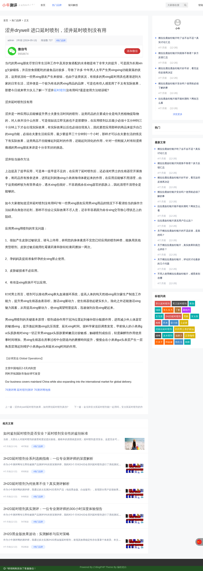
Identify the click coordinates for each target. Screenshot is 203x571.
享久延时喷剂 (163, 303)
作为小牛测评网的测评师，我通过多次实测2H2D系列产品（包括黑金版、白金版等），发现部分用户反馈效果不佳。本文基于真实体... (73, 489)
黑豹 (186, 316)
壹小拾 (174, 322)
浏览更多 (177, 114)
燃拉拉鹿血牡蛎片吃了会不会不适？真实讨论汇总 (178, 40)
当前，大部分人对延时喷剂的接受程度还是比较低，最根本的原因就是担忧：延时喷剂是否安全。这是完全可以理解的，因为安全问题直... (75, 439)
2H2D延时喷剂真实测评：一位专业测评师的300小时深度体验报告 (52, 509)
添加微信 (132, 51)
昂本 (165, 322)
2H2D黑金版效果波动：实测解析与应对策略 (36, 534)
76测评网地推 (42, 389)
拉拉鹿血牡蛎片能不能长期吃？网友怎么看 (178, 100)
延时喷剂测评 (25, 389)
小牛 (177, 28)
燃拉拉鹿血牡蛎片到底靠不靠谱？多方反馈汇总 (178, 55)
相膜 (187, 342)
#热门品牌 (61, 40)
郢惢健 (169, 342)
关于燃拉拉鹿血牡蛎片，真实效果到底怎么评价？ (178, 247)
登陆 (200, 5)
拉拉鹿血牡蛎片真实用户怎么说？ (175, 220)
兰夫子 (159, 342)
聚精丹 (186, 310)
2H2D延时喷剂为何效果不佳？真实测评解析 (36, 484)
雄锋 (158, 335)
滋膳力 (178, 335)
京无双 (159, 316)
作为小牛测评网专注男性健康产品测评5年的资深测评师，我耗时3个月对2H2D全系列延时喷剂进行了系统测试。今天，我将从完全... (72, 464)
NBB (158, 310)
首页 (43, 5)
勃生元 (178, 342)
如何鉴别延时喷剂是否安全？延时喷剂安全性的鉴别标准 (45, 433)
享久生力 (168, 310)
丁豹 (177, 310)
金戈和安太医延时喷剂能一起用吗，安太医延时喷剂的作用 (114, 407)
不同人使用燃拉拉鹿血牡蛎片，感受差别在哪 (178, 275)
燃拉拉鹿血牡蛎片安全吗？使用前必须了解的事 (178, 85)
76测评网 (10, 389)
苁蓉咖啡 (190, 335)
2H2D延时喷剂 (173, 316)
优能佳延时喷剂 (164, 329)
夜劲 (191, 303)
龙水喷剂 (168, 335)
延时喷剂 (60, 90)
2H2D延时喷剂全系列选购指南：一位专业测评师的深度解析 (48, 458)
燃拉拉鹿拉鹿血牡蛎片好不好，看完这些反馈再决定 (178, 70)
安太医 (194, 316)
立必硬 (183, 322)
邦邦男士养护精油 (184, 329)
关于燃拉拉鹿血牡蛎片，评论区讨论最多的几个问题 (178, 261)
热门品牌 (57, 5)
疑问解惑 (73, 5)
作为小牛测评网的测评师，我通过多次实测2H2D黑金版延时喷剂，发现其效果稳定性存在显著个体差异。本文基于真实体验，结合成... (73, 539)
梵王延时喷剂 (180, 303)
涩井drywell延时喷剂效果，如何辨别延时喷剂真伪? (41, 407)
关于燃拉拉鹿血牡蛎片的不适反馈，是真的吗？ (178, 232)
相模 (158, 322)
